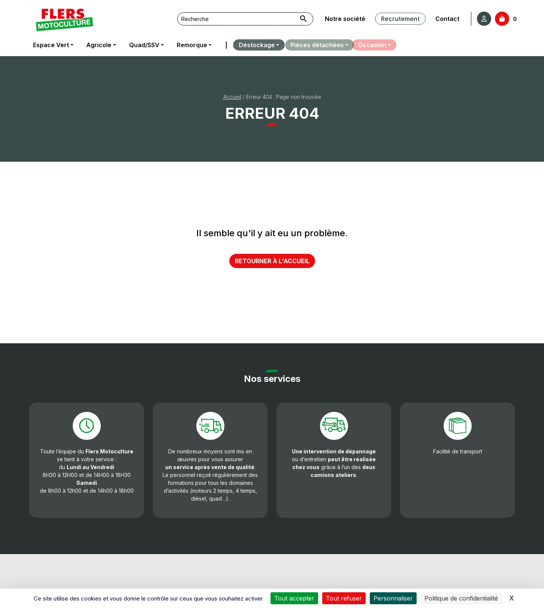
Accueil (232, 97)
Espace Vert (51, 45)
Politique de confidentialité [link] (461, 598)
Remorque (190, 45)
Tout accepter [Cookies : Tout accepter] (294, 598)
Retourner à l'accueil (272, 261)
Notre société (345, 18)
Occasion (368, 45)
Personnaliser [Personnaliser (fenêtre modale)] (393, 598)
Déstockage (252, 45)
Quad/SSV (143, 45)
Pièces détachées (310, 45)
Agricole (98, 45)
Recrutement (400, 18)
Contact (447, 18)
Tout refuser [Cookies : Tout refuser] (344, 598)
